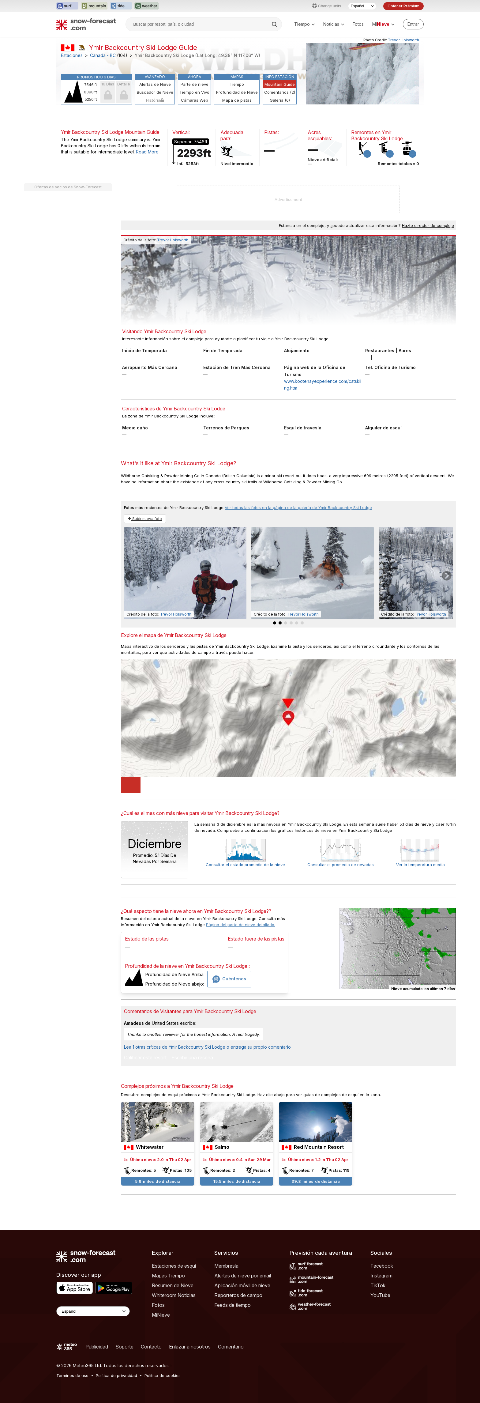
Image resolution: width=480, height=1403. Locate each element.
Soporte (124, 1347)
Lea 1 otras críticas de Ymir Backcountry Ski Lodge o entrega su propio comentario (207, 1047)
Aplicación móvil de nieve (242, 1285)
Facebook (381, 1266)
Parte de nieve (194, 84)
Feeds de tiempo (232, 1305)
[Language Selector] (93, 1311)
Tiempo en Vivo (194, 92)
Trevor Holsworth (403, 40)
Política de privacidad (116, 1375)
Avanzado (155, 76)
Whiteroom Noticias (174, 1295)
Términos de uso (72, 1375)
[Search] (275, 24)
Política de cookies (162, 1375)
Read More (147, 151)
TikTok (377, 1285)
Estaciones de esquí (174, 1266)
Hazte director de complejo (428, 225)
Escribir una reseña (192, 1058)
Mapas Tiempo (168, 1276)
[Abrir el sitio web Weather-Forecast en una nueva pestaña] (146, 6)
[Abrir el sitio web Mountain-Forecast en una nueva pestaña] (94, 6)
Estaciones (72, 55)
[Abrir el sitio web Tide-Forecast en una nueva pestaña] (121, 6)
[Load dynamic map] (131, 785)
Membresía (226, 1266)
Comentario (231, 1347)
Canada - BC (103, 55)
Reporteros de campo (238, 1295)
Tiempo (304, 24)
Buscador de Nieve (155, 92)
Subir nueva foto (145, 518)
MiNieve (161, 1315)
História (155, 100)
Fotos (358, 24)
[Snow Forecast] (86, 24)
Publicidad (96, 1347)
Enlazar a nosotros (190, 1347)
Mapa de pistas (237, 100)
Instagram (381, 1276)
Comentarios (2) (279, 92)
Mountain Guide (279, 84)
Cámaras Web (194, 100)
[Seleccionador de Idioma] (362, 6)
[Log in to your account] (413, 24)
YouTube (380, 1295)
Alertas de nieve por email (242, 1276)
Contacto (151, 1347)
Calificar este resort (145, 1058)
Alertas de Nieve (155, 84)
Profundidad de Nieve (237, 92)
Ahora (194, 76)
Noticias (333, 24)
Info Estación (279, 76)
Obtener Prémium (403, 6)
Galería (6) (280, 100)
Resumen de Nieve (172, 1285)
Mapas (237, 76)
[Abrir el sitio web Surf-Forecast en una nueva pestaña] (67, 6)
